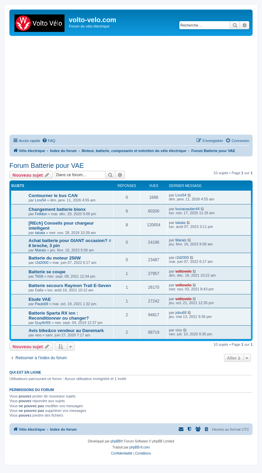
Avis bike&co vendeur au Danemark (66, 330)
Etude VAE (40, 299)
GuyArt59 (42, 323)
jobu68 (180, 313)
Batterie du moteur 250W (55, 258)
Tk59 (39, 276)
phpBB (116, 441)
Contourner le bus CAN (53, 195)
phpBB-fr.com (139, 447)
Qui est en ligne (25, 372)
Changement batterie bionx (57, 209)
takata (40, 233)
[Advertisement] (135, 86)
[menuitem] (48, 141)
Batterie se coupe (47, 271)
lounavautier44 (187, 209)
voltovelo (183, 271)
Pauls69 (41, 304)
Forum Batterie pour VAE (46, 165)
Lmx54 (40, 200)
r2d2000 (41, 263)
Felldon (41, 214)
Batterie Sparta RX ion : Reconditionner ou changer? (59, 316)
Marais (40, 250)
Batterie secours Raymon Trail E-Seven (70, 285)
